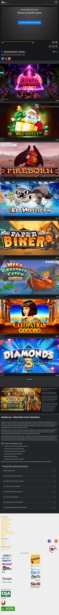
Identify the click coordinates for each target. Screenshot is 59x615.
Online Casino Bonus (5, 520)
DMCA (2, 536)
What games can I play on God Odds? (13, 476)
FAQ (2, 550)
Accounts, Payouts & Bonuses (7, 533)
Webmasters (4, 541)
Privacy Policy (4, 525)
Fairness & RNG (4, 530)
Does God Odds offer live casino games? (14, 481)
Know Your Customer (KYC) (7, 531)
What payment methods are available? (13, 502)
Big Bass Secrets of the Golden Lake (10, 51)
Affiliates (3, 544)
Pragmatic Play (21, 51)
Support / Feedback (5, 549)
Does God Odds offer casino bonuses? (13, 491)
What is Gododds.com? (9, 470)
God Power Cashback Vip (6, 519)
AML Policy (3, 535)
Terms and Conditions (6, 524)
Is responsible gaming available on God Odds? (15, 507)
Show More (29, 379)
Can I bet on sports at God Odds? (12, 486)
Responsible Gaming (5, 527)
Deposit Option (4, 522)
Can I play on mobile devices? (11, 497)
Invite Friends (4, 543)
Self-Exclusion (4, 528)
